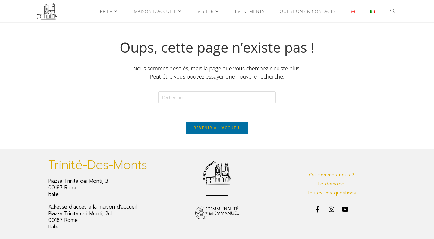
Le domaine (331, 184)
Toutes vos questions (331, 193)
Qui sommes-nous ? (331, 174)
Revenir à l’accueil (217, 127)
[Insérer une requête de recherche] (217, 97)
